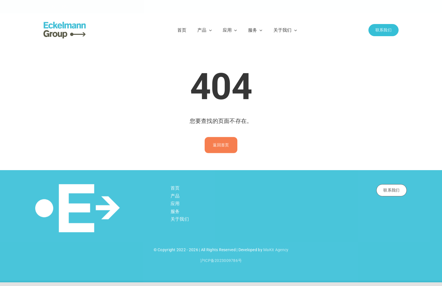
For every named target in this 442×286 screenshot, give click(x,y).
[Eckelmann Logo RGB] (64, 24)
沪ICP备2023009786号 (221, 261)
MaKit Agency (275, 250)
